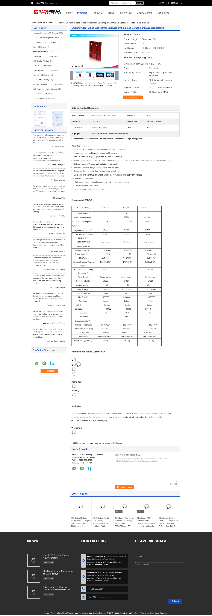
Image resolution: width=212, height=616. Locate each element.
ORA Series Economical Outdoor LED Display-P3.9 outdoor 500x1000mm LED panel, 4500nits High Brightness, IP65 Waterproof (125, 526)
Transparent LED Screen (43, 56)
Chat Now (134, 97)
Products (82, 12)
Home (69, 12)
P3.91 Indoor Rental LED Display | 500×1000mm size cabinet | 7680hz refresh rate (101, 523)
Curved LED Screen (41, 66)
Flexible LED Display (41, 75)
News (111, 12)
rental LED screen (115, 443)
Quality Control (145, 12)
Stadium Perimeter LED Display (45, 84)
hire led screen (82, 443)
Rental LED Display (56, 23)
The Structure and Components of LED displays (58, 572)
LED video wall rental (98, 443)
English (178, 3)
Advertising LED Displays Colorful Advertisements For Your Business (56, 588)
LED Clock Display (40, 94)
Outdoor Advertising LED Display (46, 38)
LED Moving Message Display (45, 89)
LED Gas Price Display (42, 98)
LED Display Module (41, 61)
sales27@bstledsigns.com (46, 3)
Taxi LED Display (40, 47)
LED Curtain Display (41, 80)
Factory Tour (125, 12)
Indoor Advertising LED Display (45, 33)
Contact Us (163, 12)
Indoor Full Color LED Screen (44, 42)
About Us (99, 12)
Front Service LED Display (43, 70)
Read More (48, 562)
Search (139, 3)
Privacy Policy (50, 613)
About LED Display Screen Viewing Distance (56, 556)
